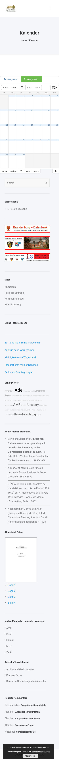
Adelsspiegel (29, 391)
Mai (29, 87)
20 (57, 125)
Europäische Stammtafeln (33, 705)
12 (49, 110)
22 (15, 140)
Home (24, 40)
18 (40, 125)
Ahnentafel (9, 391)
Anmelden (10, 286)
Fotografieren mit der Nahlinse (21, 364)
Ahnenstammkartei (39, 410)
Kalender (33, 40)
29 (15, 154)
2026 (37, 87)
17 (32, 125)
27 (57, 140)
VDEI (9, 651)
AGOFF (23, 405)
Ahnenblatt (9, 415)
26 (49, 140)
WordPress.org (13, 304)
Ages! (39, 415)
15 (15, 125)
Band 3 (12, 596)
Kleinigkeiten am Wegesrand (20, 357)
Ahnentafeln (15, 410)
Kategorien (11, 79)
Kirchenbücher (14, 675)
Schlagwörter (32, 79)
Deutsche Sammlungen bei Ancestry (26, 681)
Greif (9, 634)
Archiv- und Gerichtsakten (20, 669)
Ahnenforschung (24, 414)
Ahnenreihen (27, 396)
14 (7, 125)
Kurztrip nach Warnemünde (19, 350)
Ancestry (33, 405)
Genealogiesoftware (24, 725)
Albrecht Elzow (17, 396)
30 (24, 154)
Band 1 (12, 585)
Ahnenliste (43, 405)
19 (49, 125)
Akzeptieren (30, 756)
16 (24, 125)
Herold (10, 640)
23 (24, 140)
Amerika (8, 410)
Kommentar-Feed (14, 298)
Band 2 (12, 590)
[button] (56, 171)
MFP (8, 645)
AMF (16, 405)
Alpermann (9, 405)
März (15, 87)
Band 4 (12, 602)
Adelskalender (26, 410)
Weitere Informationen (41, 752)
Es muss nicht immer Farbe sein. (22, 342)
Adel (19, 390)
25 (40, 140)
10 (32, 110)
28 (7, 154)
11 (40, 110)
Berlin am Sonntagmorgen (19, 372)
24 (32, 140)
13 (57, 110)
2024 (6, 87)
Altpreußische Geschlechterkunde (30, 400)
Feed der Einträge (14, 292)
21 (7, 140)
